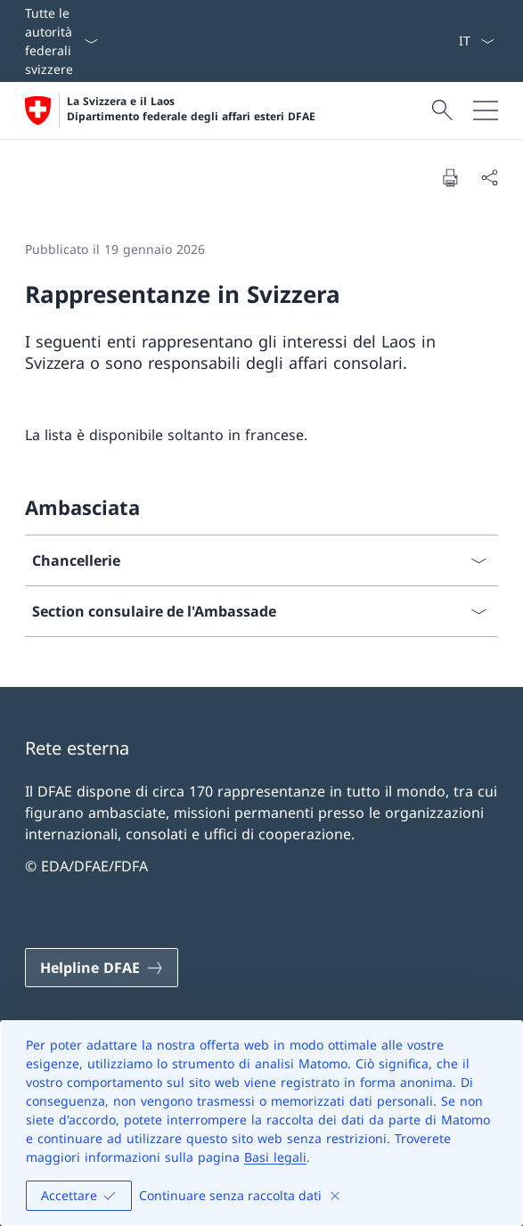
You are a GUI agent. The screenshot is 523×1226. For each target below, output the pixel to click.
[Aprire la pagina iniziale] (170, 110)
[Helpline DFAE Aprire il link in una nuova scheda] (101, 967)
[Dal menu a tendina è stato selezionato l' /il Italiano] (476, 41)
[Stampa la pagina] (450, 177)
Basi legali (275, 1156)
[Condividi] (489, 177)
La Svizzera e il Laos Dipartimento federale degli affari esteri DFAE (191, 109)
